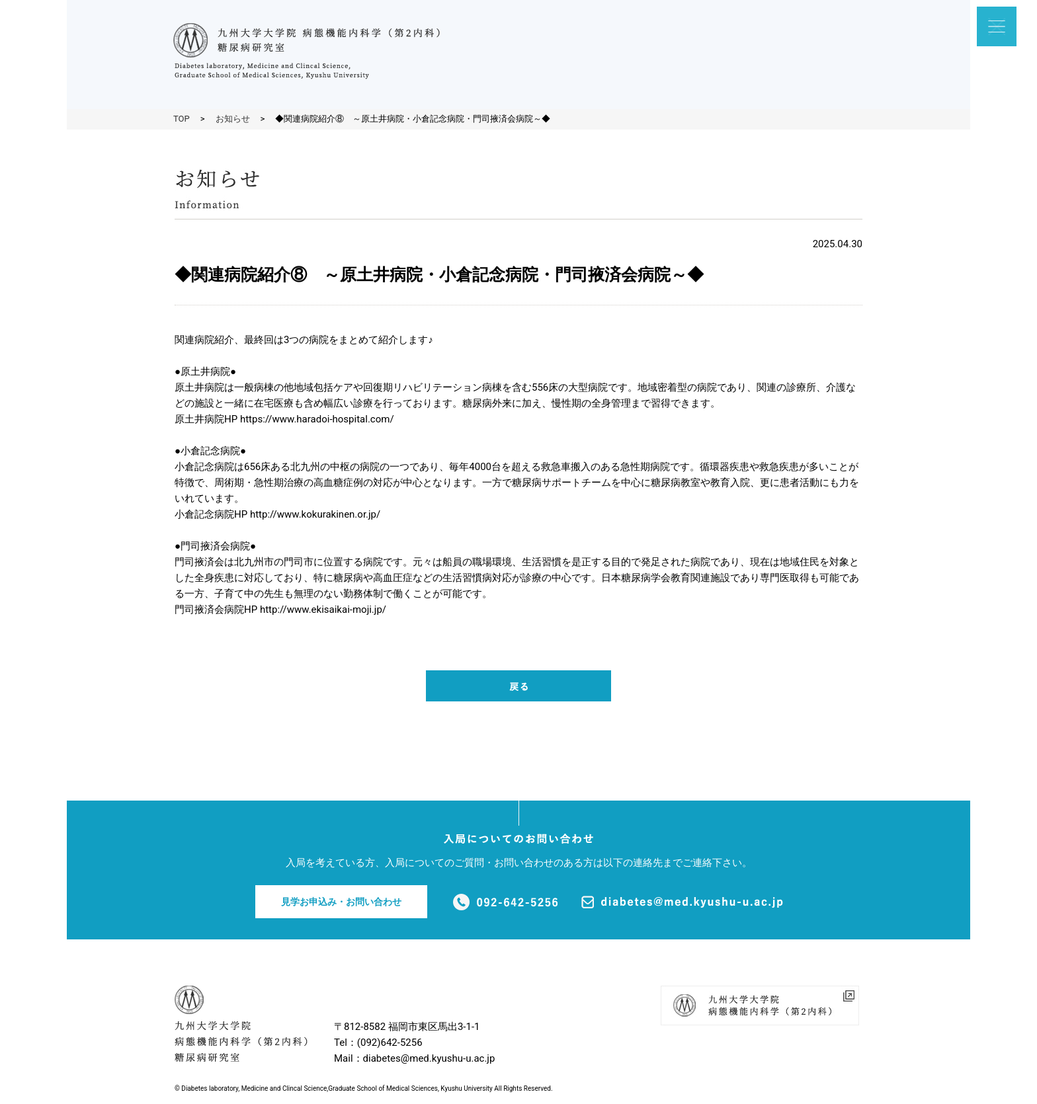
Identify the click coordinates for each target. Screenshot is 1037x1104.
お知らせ (233, 119)
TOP (181, 119)
